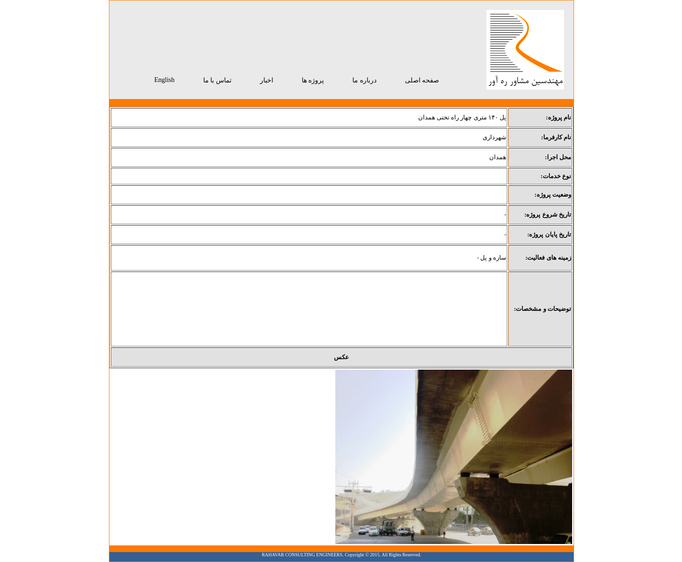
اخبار (266, 80)
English (164, 79)
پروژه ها (313, 80)
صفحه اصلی (422, 80)
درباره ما (364, 80)
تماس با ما (217, 80)
